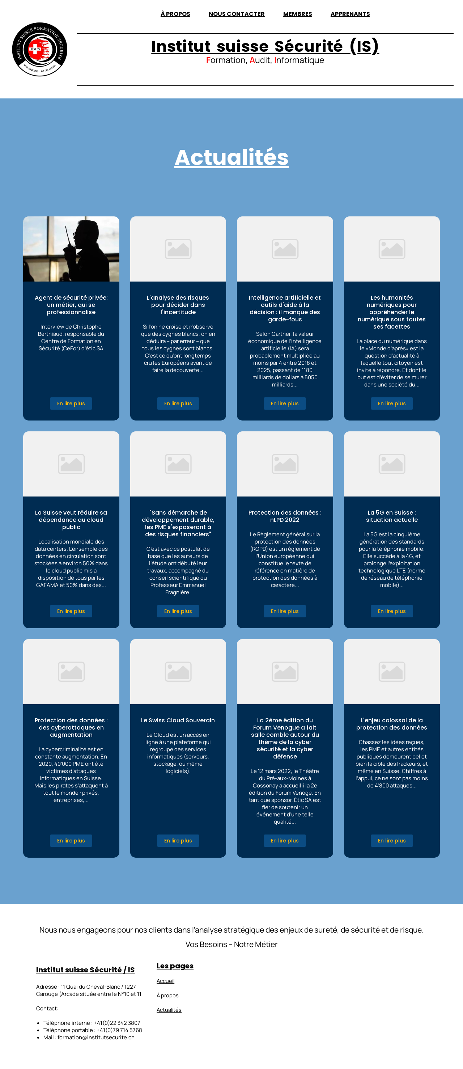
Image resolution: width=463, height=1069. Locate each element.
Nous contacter (237, 14)
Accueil (166, 980)
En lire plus (71, 403)
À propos (175, 14)
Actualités (170, 1009)
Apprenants (350, 14)
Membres (297, 14)
